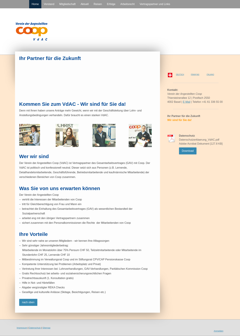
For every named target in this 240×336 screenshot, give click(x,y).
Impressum (22, 328)
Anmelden (218, 331)
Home (35, 4)
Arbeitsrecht (127, 4)
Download (188, 150)
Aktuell (85, 4)
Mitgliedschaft (67, 4)
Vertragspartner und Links (155, 4)
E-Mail (186, 101)
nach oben (28, 302)
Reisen (98, 4)
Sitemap (46, 328)
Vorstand (49, 4)
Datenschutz (35, 328)
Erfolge (111, 4)
